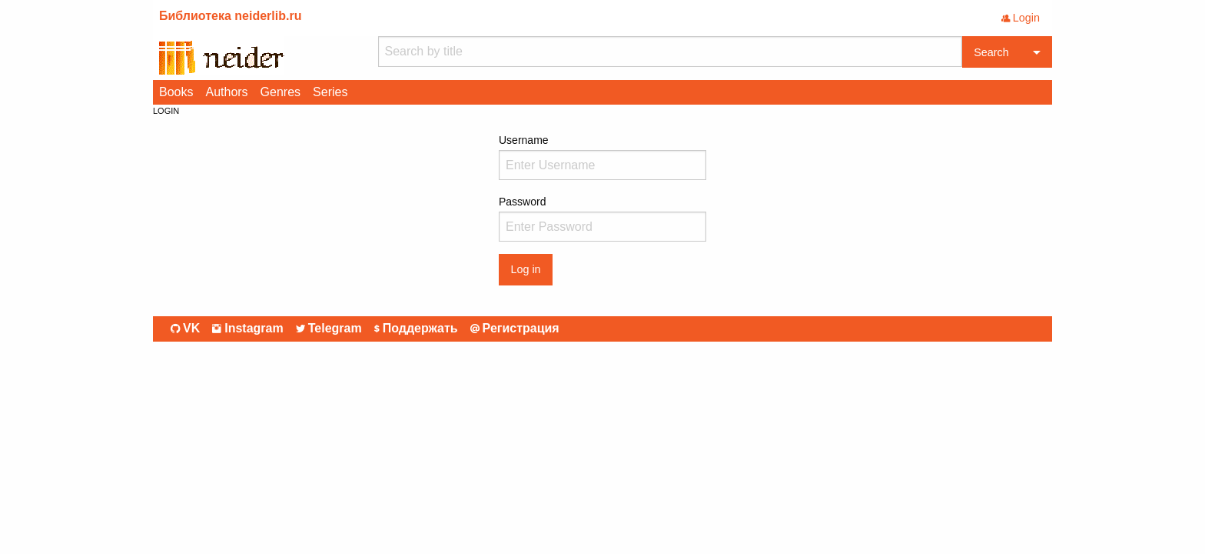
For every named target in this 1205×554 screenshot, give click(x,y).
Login (1020, 18)
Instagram (247, 328)
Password (602, 218)
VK (185, 328)
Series (330, 91)
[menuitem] (176, 92)
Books (176, 91)
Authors (226, 91)
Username (602, 157)
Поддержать (416, 328)
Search (991, 52)
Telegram (329, 328)
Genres (280, 91)
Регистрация (514, 328)
